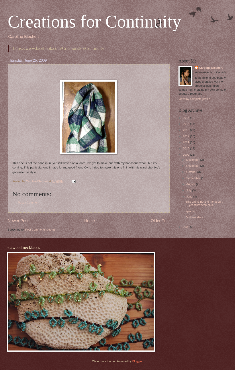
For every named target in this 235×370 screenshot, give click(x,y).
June (189, 196)
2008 (186, 227)
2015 (186, 117)
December (193, 159)
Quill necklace (194, 217)
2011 (186, 142)
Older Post (160, 221)
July (189, 190)
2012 (186, 136)
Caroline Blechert (211, 67)
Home (89, 221)
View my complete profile (194, 99)
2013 (186, 130)
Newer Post (18, 221)
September (193, 178)
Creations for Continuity (94, 21)
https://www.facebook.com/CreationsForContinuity (58, 48)
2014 (186, 123)
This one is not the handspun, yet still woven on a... (204, 203)
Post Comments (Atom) (40, 229)
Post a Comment (28, 202)
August (191, 184)
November (193, 165)
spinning (191, 211)
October (191, 172)
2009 (186, 154)
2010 (186, 148)
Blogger (137, 361)
